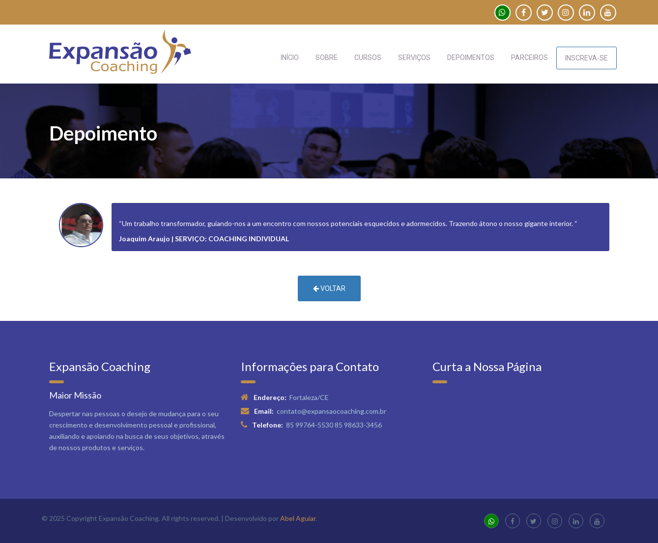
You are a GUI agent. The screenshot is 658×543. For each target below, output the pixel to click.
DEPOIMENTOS (470, 57)
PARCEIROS (529, 57)
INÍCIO (290, 57)
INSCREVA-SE (586, 58)
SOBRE (326, 57)
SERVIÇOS (414, 57)
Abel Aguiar (297, 518)
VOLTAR (329, 288)
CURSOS (367, 57)
